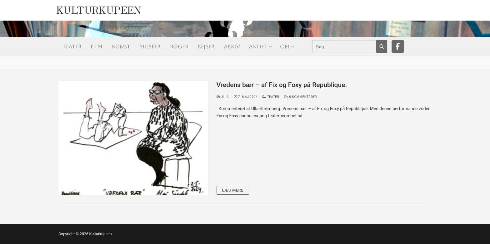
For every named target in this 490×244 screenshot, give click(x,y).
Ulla (223, 97)
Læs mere (233, 190)
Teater (270, 97)
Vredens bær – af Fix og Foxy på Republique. (282, 85)
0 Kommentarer (300, 97)
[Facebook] (398, 46)
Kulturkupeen (99, 8)
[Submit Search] (381, 46)
